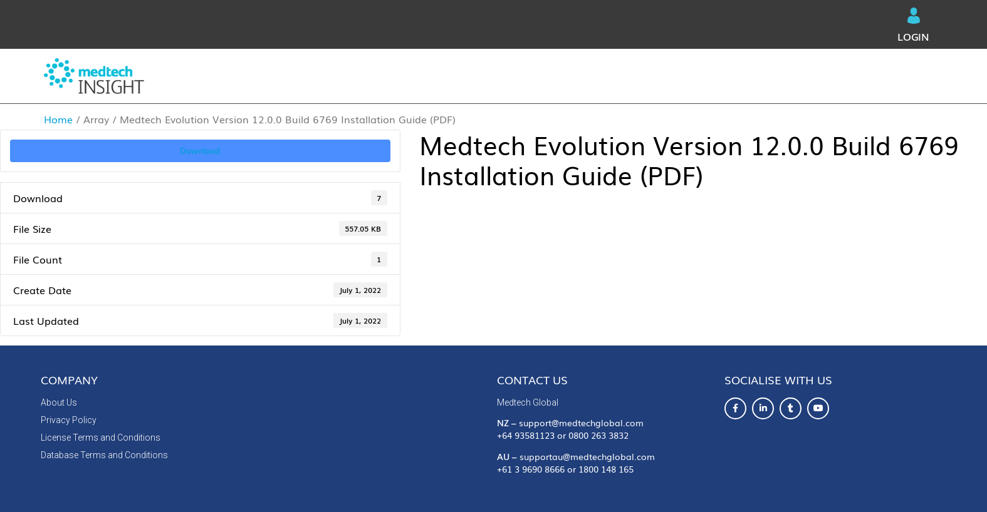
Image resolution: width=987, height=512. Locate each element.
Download (200, 150)
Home (58, 118)
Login (913, 26)
